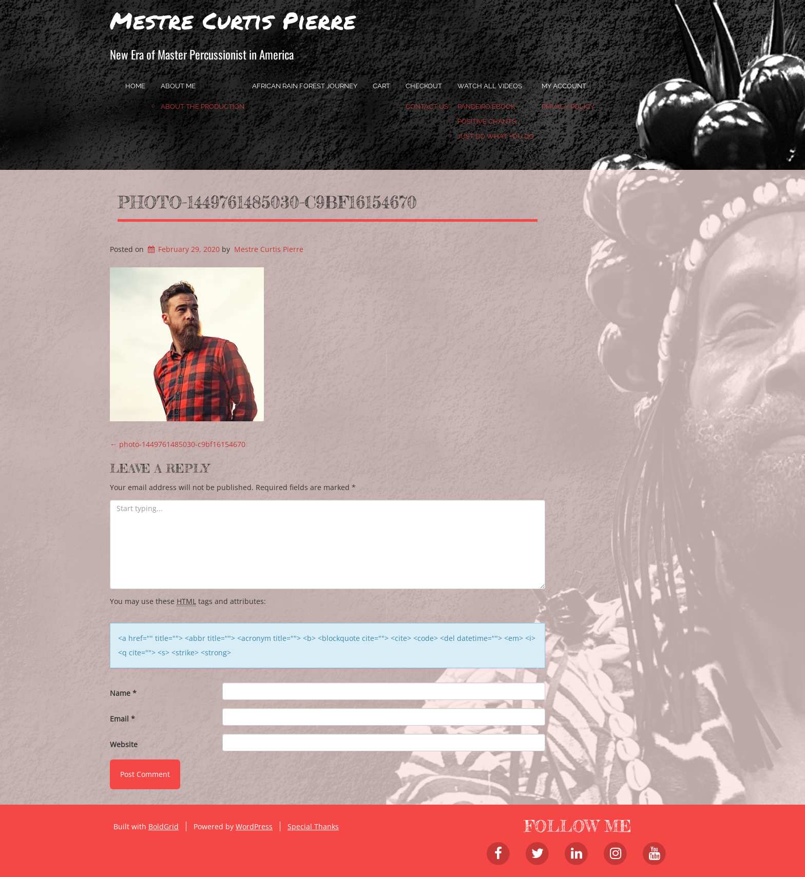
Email (122, 719)
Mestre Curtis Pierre (233, 20)
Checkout (424, 86)
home (135, 86)
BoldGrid (163, 826)
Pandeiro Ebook (486, 106)
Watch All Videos (489, 86)
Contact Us (427, 106)
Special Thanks (313, 826)
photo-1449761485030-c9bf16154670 (267, 202)
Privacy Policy (568, 106)
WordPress (254, 826)
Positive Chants (486, 121)
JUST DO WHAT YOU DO (495, 136)
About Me (178, 86)
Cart (381, 86)
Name (123, 693)
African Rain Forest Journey (304, 86)
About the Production (202, 106)
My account (564, 86)
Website (124, 744)
